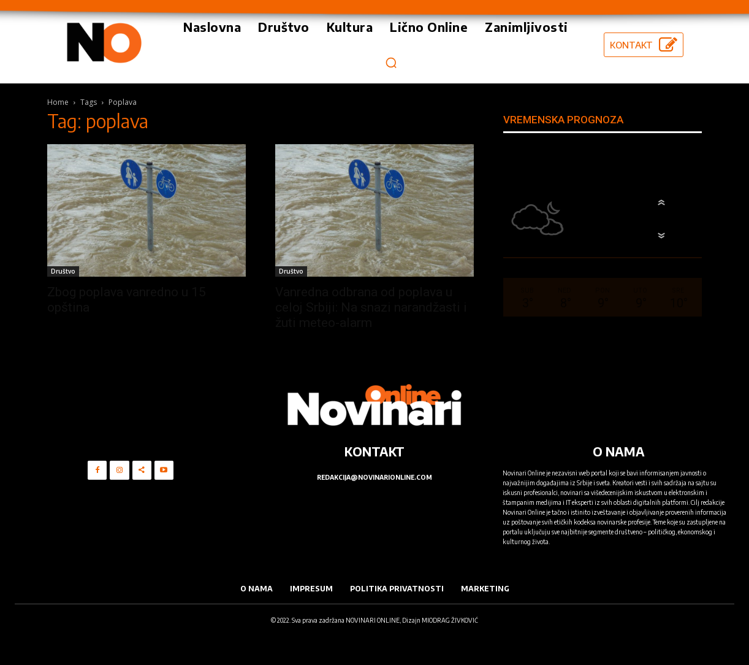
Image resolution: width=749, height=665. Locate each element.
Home (58, 102)
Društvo (63, 271)
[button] (391, 62)
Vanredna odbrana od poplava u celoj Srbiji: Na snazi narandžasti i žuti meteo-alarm (371, 307)
